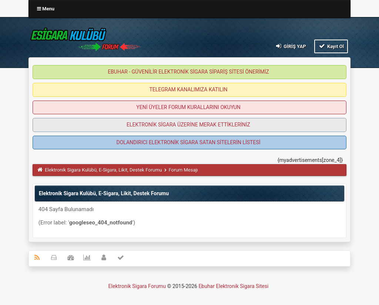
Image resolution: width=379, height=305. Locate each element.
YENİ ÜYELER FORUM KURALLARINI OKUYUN (188, 107)
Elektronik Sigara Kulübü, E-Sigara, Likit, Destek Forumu (103, 170)
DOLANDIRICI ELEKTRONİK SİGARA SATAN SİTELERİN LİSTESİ (188, 142)
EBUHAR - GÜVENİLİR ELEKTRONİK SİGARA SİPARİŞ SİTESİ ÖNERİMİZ (188, 72)
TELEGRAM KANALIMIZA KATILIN (189, 89)
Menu (45, 8)
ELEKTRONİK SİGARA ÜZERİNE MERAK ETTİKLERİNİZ (188, 125)
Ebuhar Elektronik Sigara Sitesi (233, 286)
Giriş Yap (290, 46)
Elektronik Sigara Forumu (137, 286)
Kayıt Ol (331, 46)
